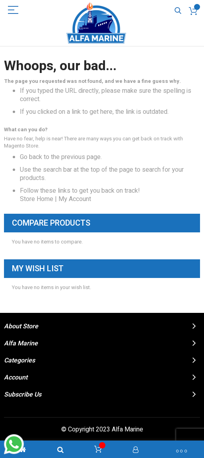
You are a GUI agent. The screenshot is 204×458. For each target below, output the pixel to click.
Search (178, 11)
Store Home (36, 199)
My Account (74, 199)
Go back (31, 157)
